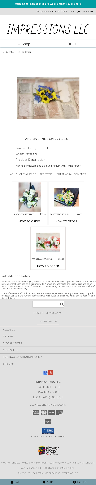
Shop (24, 43)
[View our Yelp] (50, 374)
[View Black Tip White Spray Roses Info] (29, 197)
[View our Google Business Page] (45, 374)
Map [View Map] (48, 482)
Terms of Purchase (49, 473)
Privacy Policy (26, 473)
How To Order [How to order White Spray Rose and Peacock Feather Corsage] (66, 221)
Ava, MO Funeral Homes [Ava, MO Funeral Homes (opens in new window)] (14, 462)
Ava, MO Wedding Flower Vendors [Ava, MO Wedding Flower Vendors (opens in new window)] (75, 462)
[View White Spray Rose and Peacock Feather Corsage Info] (66, 197)
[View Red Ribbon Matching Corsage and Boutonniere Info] (48, 242)
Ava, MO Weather (31, 468)
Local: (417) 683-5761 (27, 153)
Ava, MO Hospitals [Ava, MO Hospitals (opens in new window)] (42, 462)
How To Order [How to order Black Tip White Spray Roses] (30, 221)
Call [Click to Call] (16, 482)
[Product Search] (48, 304)
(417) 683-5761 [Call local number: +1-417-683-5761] (85, 11)
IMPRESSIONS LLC (47, 30)
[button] (48, 431)
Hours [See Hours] (80, 482)
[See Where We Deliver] (48, 321)
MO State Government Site (59, 468)
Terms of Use (70, 473)
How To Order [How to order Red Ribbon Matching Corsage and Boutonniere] (48, 266)
